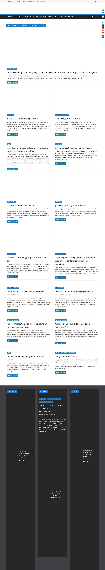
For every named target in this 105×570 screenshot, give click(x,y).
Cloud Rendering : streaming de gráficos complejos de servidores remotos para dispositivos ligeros (52, 72)
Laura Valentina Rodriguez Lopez (47, 414)
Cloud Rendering (12, 68)
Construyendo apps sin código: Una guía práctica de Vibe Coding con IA (35, 2)
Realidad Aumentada (60, 254)
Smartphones (47, 16)
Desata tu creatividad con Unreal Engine (73, 147)
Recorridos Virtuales (13, 287)
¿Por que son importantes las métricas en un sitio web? (26, 453)
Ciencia (38, 16)
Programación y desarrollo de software (65, 352)
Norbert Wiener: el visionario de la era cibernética (56, 493)
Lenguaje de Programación (62, 114)
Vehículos (18, 16)
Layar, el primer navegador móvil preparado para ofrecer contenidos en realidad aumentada (75, 260)
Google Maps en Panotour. (67, 356)
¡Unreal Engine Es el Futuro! (67, 118)
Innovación (69, 16)
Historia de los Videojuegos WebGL (23, 118)
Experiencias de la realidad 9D (21, 205)
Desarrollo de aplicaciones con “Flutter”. (51, 407)
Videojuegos (28, 16)
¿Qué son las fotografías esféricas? (70, 205)
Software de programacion (45, 401)
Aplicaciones (59, 16)
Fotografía (58, 201)
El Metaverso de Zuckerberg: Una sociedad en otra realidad (87, 453)
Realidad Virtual (11, 201)
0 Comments (86, 461)
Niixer (9, 16)
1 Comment (22, 460)
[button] (12, 17)
